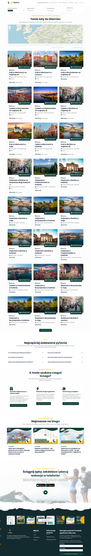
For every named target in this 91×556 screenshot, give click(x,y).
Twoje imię (62, 544)
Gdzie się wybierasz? (12, 8)
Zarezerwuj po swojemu (70, 392)
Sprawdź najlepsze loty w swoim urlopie (18, 392)
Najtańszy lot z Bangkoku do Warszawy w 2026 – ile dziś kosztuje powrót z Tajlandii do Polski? (71, 451)
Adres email (62, 548)
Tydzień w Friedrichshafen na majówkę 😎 (45, 109)
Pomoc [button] (76, 2)
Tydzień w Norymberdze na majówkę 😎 (19, 109)
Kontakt (35, 540)
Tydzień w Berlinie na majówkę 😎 (69, 109)
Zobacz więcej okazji (45, 330)
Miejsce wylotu (30, 8)
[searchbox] (13, 10)
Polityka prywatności (51, 539)
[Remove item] (8, 10)
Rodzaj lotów (70, 8)
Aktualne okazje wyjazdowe (45, 392)
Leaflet (74, 43)
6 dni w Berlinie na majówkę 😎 (68, 145)
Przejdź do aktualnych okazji (44, 403)
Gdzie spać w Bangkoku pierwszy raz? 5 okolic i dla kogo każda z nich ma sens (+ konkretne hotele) (19, 451)
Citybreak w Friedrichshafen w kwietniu (42, 182)
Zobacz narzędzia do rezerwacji (70, 403)
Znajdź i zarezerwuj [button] (63, 2)
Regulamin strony (50, 537)
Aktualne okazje (53, 2)
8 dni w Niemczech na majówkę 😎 (18, 73)
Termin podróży (50, 8)
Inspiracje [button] (71, 2)
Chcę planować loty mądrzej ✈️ (71, 554)
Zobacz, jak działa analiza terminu (18, 405)
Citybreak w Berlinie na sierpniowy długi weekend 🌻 (19, 182)
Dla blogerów (36, 537)
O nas (34, 534)
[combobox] (15, 10)
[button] (10, 26)
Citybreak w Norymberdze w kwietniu (45, 219)
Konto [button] (80, 2)
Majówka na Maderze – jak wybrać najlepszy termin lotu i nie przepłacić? (45, 450)
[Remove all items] (23, 10)
